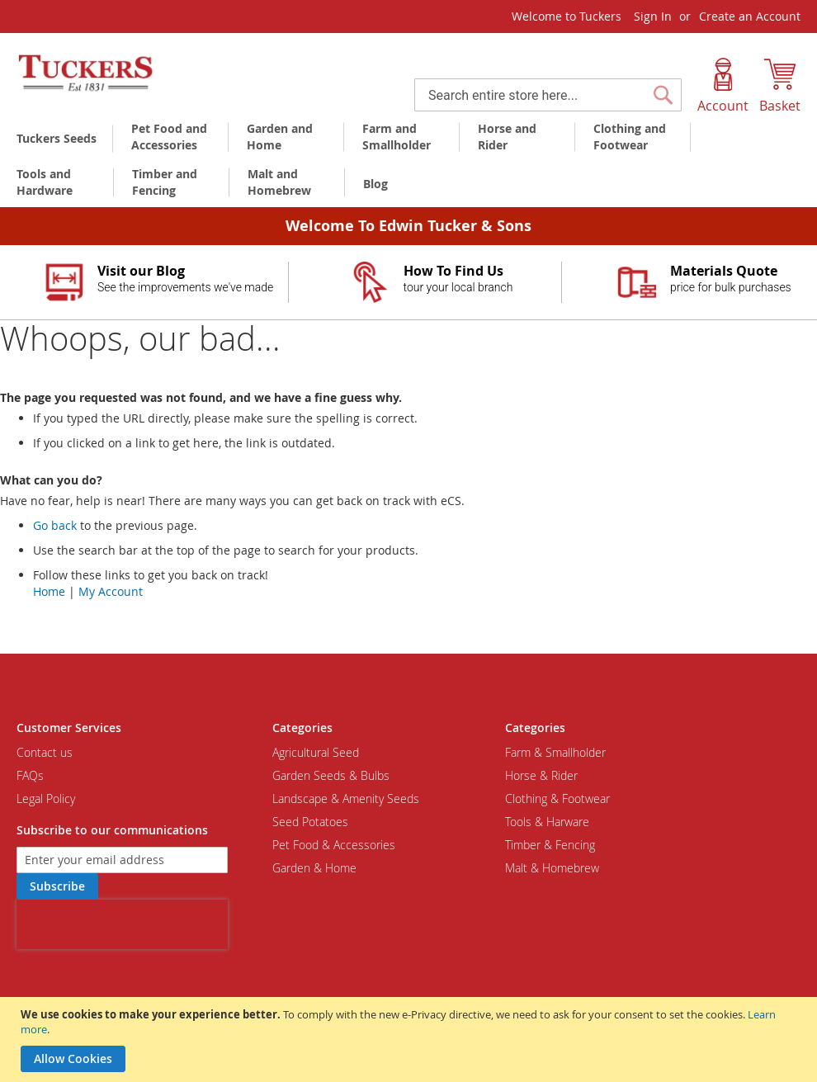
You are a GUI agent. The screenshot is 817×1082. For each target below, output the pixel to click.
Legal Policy (46, 798)
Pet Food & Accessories (333, 845)
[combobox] (548, 94)
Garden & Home (314, 868)
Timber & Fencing (550, 845)
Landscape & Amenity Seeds (345, 798)
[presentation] (122, 924)
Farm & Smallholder (555, 752)
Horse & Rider (541, 775)
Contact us (45, 752)
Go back (55, 525)
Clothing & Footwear (557, 798)
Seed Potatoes (310, 821)
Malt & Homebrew (552, 868)
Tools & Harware (547, 821)
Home (49, 591)
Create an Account (749, 16)
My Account (110, 591)
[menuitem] (60, 138)
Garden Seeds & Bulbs (331, 775)
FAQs (30, 775)
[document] (410, 1039)
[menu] (408, 161)
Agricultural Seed (315, 752)
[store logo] (87, 73)
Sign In (653, 16)
